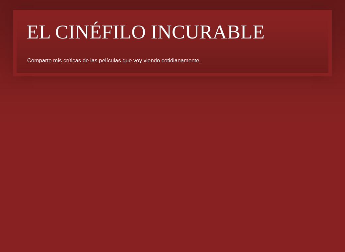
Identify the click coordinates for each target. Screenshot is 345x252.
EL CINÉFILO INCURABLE (146, 32)
